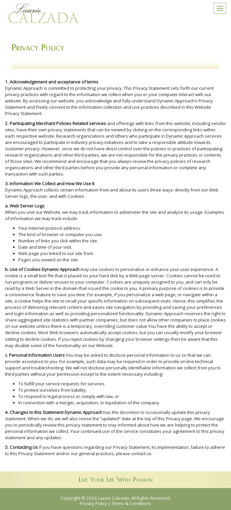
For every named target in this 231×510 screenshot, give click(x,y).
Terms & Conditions (131, 503)
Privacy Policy (93, 503)
